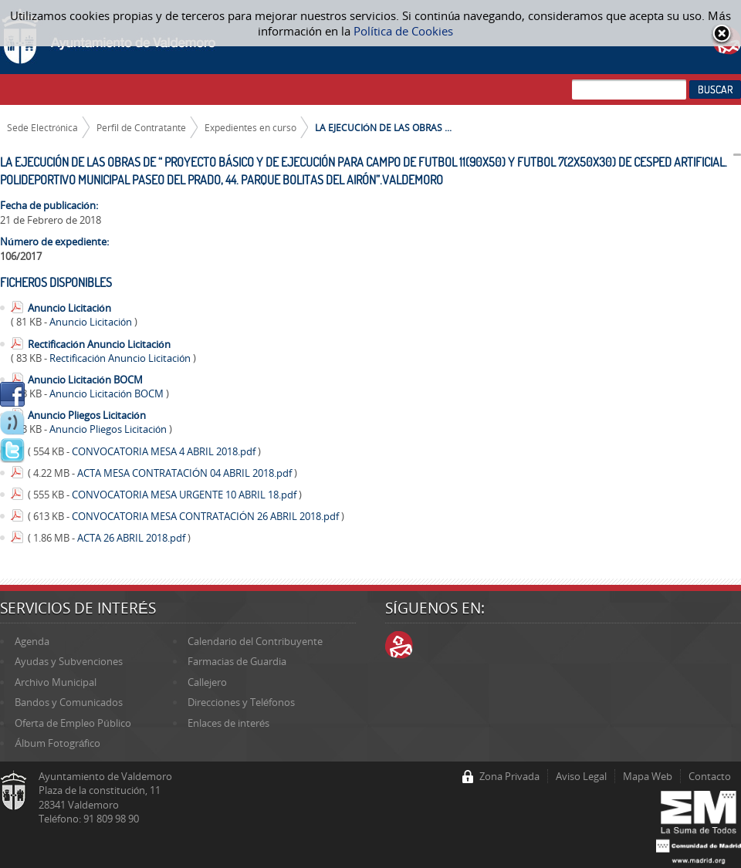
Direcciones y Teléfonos (241, 702)
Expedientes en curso (250, 127)
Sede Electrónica (43, 127)
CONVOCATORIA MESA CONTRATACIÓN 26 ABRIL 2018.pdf (206, 516)
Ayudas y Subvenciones (69, 661)
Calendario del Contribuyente (255, 641)
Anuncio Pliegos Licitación (87, 415)
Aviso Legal (581, 776)
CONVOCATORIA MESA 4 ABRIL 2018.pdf (165, 451)
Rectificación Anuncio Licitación (99, 344)
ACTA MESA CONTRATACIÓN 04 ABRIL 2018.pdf (185, 473)
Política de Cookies (403, 31)
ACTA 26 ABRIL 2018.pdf (132, 538)
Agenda (32, 641)
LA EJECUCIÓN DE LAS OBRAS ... (383, 127)
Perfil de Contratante (141, 127)
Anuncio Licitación (69, 308)
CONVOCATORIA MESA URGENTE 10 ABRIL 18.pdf (185, 495)
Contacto (710, 776)
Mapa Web (647, 776)
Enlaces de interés (228, 723)
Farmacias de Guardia (237, 661)
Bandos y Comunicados (69, 702)
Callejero (207, 682)
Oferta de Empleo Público (72, 723)
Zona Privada (509, 776)
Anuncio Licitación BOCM (85, 380)
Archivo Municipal (55, 682)
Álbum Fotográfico (57, 743)
